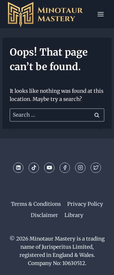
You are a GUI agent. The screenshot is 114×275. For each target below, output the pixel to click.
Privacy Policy (85, 204)
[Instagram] (80, 168)
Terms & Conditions (36, 204)
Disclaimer (44, 215)
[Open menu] (100, 14)
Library (73, 215)
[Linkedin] (18, 168)
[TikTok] (34, 168)
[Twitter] (96, 168)
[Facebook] (65, 168)
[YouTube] (49, 168)
